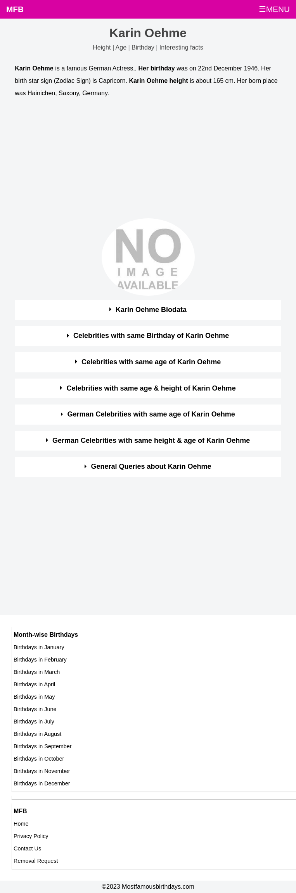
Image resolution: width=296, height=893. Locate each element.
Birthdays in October (39, 759)
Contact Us (27, 848)
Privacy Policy (31, 836)
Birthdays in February (40, 659)
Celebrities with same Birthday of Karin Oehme (151, 335)
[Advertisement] (141, 160)
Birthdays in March (37, 672)
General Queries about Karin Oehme (151, 466)
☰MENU (274, 9)
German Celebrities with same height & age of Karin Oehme (151, 440)
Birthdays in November (42, 771)
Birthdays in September (43, 746)
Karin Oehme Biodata (151, 310)
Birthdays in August (37, 734)
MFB (15, 9)
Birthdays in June (35, 709)
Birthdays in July (34, 721)
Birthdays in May (34, 697)
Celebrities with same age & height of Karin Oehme (151, 388)
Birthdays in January (39, 647)
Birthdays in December (42, 783)
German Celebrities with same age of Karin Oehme (151, 414)
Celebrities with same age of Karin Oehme (151, 362)
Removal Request (36, 861)
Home (21, 824)
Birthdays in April (34, 684)
